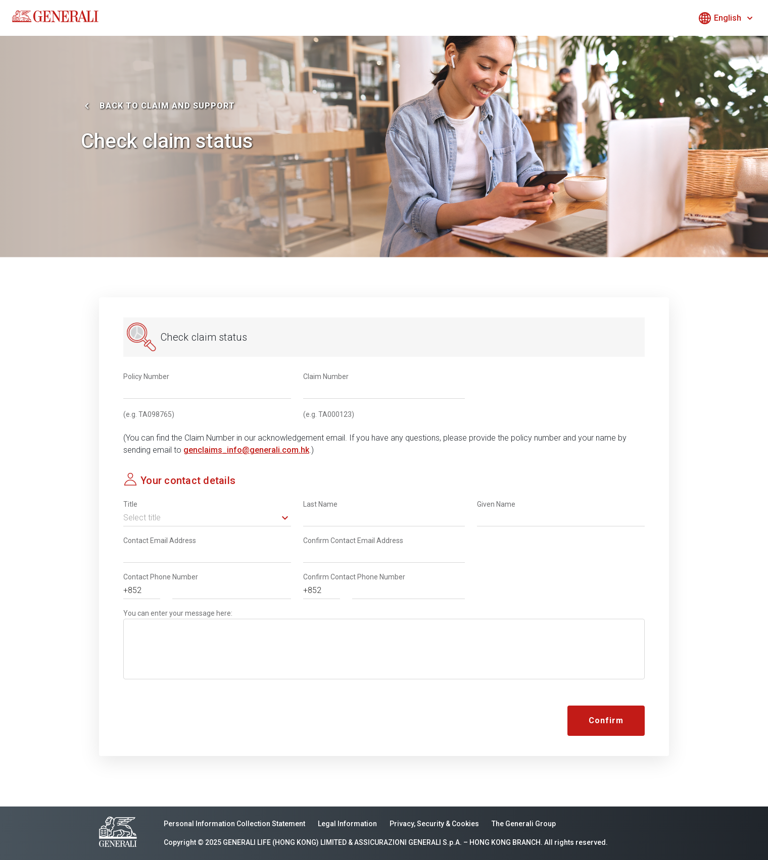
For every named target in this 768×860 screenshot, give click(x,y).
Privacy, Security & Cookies (434, 824)
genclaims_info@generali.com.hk (246, 450)
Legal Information (347, 824)
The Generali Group (524, 824)
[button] (207, 518)
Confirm (606, 720)
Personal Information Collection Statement (234, 824)
